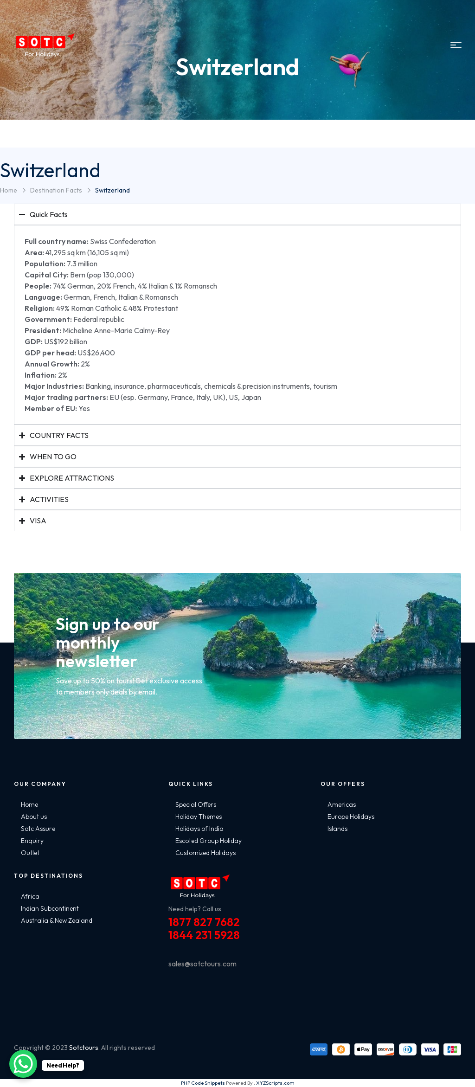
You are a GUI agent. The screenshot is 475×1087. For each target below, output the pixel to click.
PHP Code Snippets (203, 1083)
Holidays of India (199, 828)
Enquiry (32, 840)
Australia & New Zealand (56, 920)
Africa (30, 896)
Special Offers (195, 804)
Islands (337, 828)
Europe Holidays (350, 816)
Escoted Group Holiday (208, 840)
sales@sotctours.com (202, 963)
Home (8, 190)
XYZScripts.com (275, 1083)
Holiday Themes (198, 816)
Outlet (30, 853)
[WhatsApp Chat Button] (23, 1064)
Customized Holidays (205, 853)
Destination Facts (56, 190)
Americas (341, 804)
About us (34, 816)
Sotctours (83, 1047)
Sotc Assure (38, 828)
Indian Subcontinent (50, 908)
